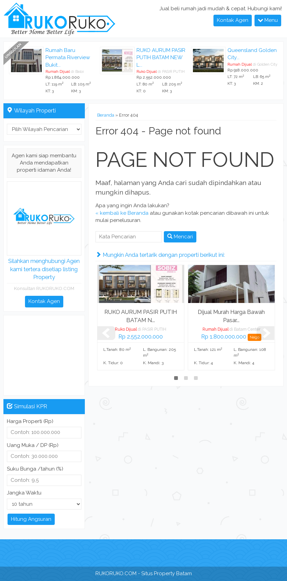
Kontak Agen (232, 20)
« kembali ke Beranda (121, 213)
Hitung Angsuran (31, 519)
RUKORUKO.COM (115, 573)
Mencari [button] (180, 237)
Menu (268, 20)
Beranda (105, 115)
